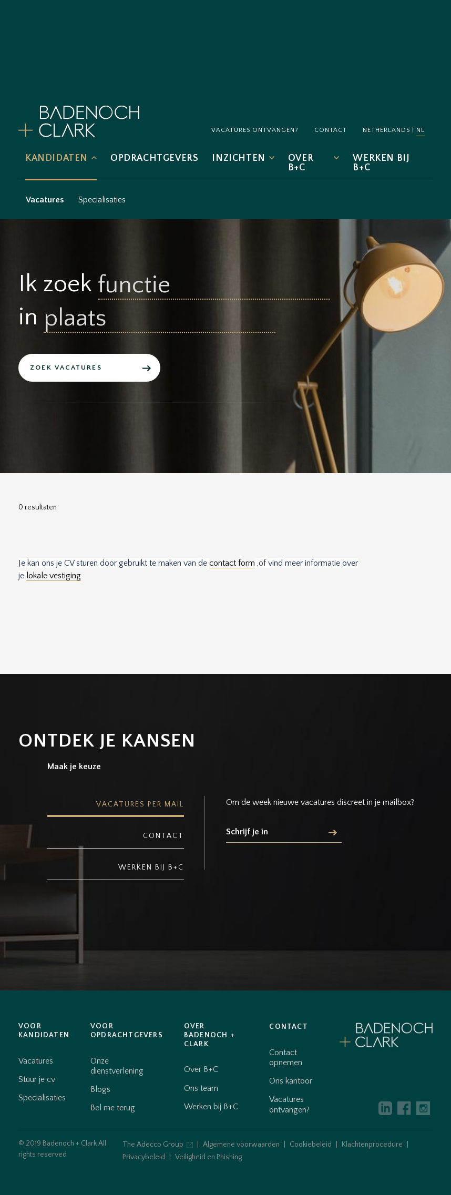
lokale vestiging (53, 575)
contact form (232, 563)
